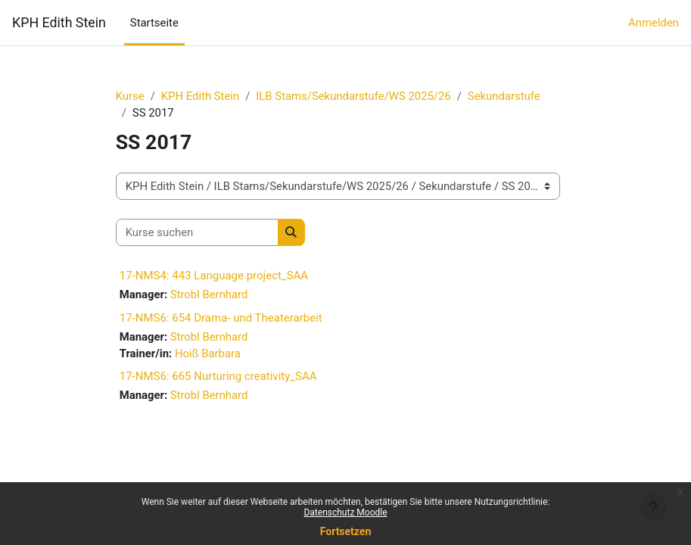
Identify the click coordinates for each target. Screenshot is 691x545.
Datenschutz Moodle (345, 512)
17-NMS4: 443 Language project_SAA (214, 275)
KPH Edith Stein (59, 22)
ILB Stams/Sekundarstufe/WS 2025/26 (353, 96)
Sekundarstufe (504, 96)
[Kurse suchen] (197, 232)
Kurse (130, 96)
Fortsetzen (346, 531)
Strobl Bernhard (209, 294)
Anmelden (653, 23)
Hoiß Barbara (208, 353)
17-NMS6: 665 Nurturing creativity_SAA (218, 376)
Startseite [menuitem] (154, 23)
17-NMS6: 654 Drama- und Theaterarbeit (221, 318)
